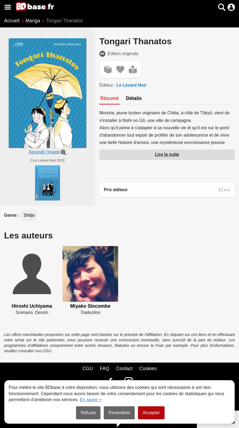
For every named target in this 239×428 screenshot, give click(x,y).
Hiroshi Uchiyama (32, 306)
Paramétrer (119, 412)
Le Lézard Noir (132, 85)
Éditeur (106, 85)
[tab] (109, 99)
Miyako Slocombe (90, 306)
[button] (221, 7)
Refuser (88, 412)
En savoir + (91, 399)
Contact (124, 368)
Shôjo (29, 215)
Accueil (12, 20)
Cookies (148, 368)
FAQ (104, 368)
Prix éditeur (116, 189)
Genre (11, 215)
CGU (87, 368)
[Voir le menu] (7, 7)
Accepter (151, 412)
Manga (33, 20)
